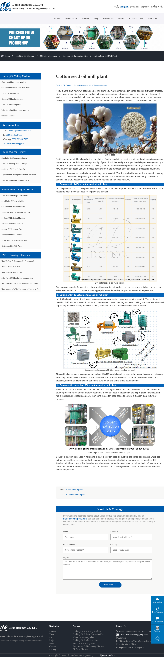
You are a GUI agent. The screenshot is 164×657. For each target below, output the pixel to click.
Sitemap (52, 646)
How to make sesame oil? (11, 272)
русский (134, 6)
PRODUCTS (71, 18)
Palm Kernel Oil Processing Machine (15, 110)
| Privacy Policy (108, 652)
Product (52, 628)
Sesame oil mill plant (74, 486)
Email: (121, 631)
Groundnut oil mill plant (75, 491)
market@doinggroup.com (20, 131)
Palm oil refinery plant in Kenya (14, 164)
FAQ (95, 18)
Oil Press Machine (8, 116)
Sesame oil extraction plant (12, 229)
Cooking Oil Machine (25, 56)
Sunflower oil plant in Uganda (13, 169)
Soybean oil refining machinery (13, 218)
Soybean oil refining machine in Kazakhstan (18, 175)
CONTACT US (136, 18)
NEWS (121, 18)
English (124, 6)
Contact (52, 643)
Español (145, 6)
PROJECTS (108, 18)
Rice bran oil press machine (12, 224)
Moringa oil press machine (11, 235)
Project (52, 637)
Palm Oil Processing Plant (11, 105)
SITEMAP (152, 18)
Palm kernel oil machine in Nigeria (15, 180)
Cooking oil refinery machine (13, 207)
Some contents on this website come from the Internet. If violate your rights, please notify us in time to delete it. (82, 655)
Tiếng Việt (157, 6)
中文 (116, 6)
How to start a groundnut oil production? (17, 261)
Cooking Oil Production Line (75, 56)
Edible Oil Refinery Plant (11, 93)
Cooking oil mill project (13, 152)
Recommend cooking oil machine (18, 189)
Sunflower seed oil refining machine (15, 212)
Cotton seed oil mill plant (105, 56)
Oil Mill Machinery (48, 56)
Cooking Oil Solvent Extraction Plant (15, 88)
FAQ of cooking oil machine (16, 255)
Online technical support (13, 143)
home (7, 56)
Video (51, 631)
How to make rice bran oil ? (12, 267)
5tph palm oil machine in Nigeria (14, 158)
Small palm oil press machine (12, 201)
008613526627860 (14, 135)
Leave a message (100, 85)
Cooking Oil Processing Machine (13, 82)
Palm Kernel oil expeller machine (14, 196)
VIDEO (85, 18)
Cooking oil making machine (15, 76)
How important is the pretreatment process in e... (20, 289)
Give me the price (86, 85)
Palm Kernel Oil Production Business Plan (17, 278)
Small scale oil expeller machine (14, 240)
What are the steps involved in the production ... (20, 284)
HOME (57, 18)
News (51, 640)
